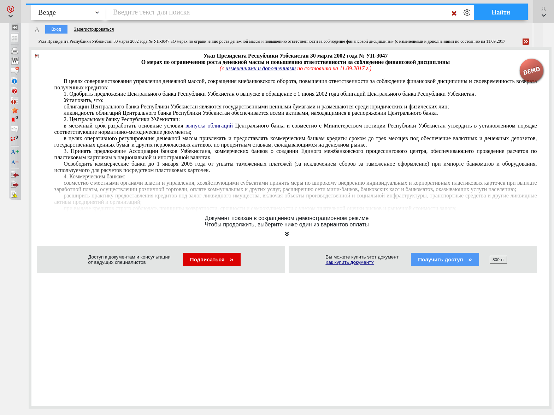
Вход (56, 29)
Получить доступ (445, 259)
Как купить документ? (349, 262)
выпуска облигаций (209, 126)
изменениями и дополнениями (260, 68)
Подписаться (212, 259)
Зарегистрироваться (94, 29)
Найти (500, 12)
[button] (10, 11)
